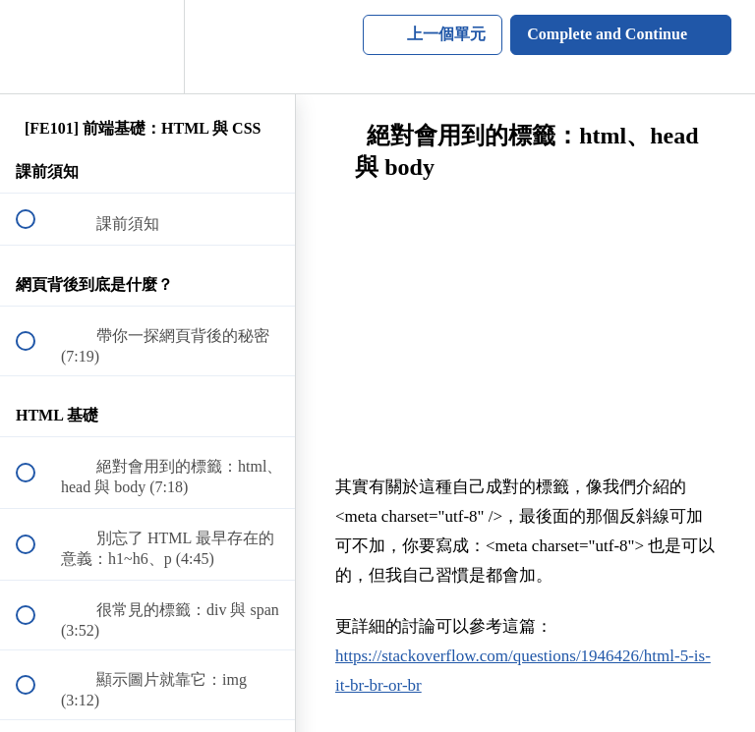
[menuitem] (147, 46)
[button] (36, 46)
